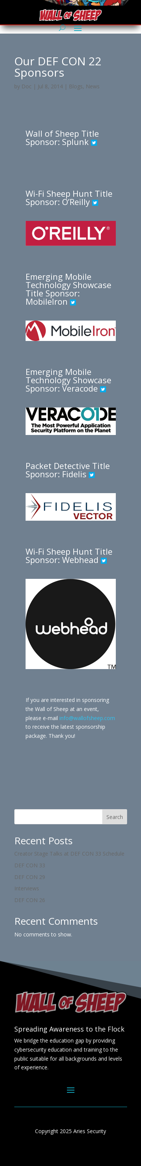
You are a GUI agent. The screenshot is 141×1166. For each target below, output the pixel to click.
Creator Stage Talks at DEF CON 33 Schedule (69, 853)
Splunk (75, 141)
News (93, 86)
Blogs (76, 86)
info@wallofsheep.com (87, 718)
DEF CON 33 (29, 865)
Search (114, 817)
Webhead (80, 559)
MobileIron (48, 301)
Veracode (80, 388)
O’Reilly (76, 201)
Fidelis (75, 474)
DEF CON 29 (29, 877)
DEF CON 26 (29, 900)
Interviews (26, 888)
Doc (26, 86)
